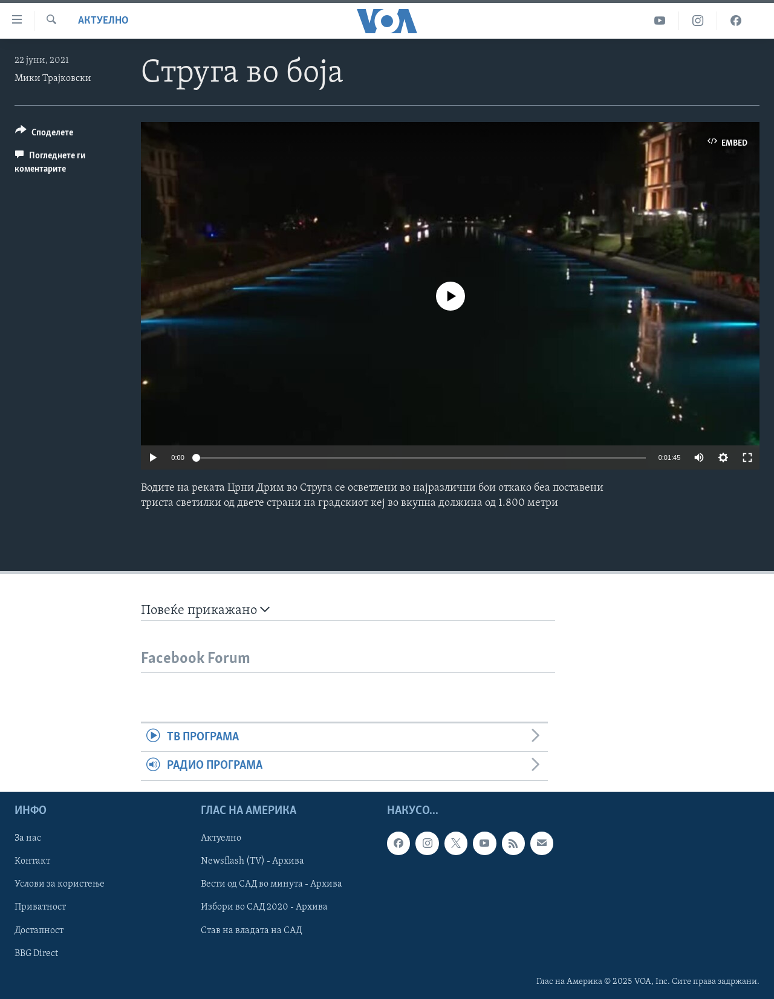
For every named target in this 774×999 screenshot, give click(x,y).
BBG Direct (36, 953)
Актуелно (103, 21)
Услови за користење (60, 884)
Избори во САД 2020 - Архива (264, 907)
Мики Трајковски (53, 78)
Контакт (32, 861)
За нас (28, 838)
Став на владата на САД (251, 930)
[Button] (44, 134)
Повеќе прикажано (205, 610)
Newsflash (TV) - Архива (252, 861)
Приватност (40, 907)
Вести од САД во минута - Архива (271, 884)
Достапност (39, 930)
